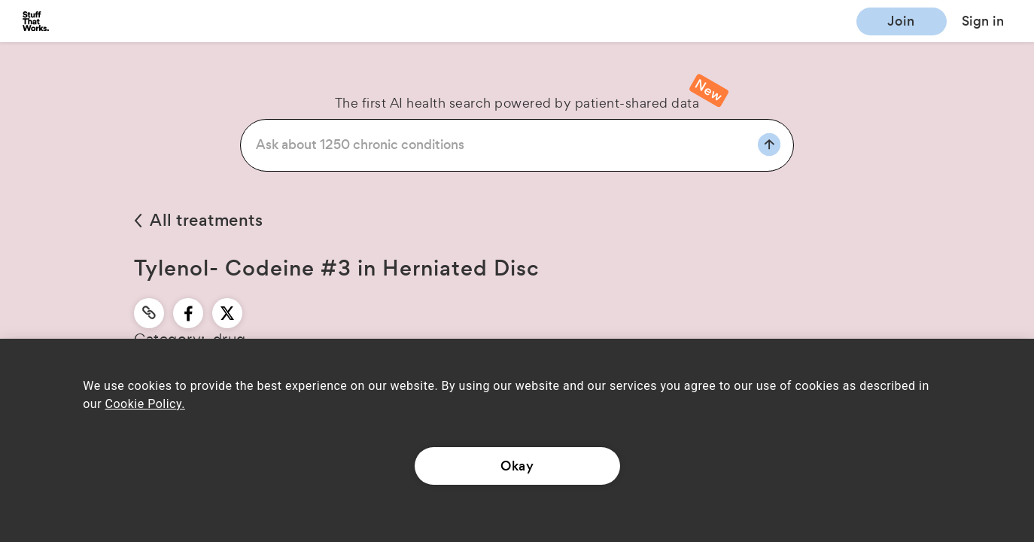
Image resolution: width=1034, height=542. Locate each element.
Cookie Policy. (145, 404)
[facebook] (188, 313)
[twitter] (227, 313)
